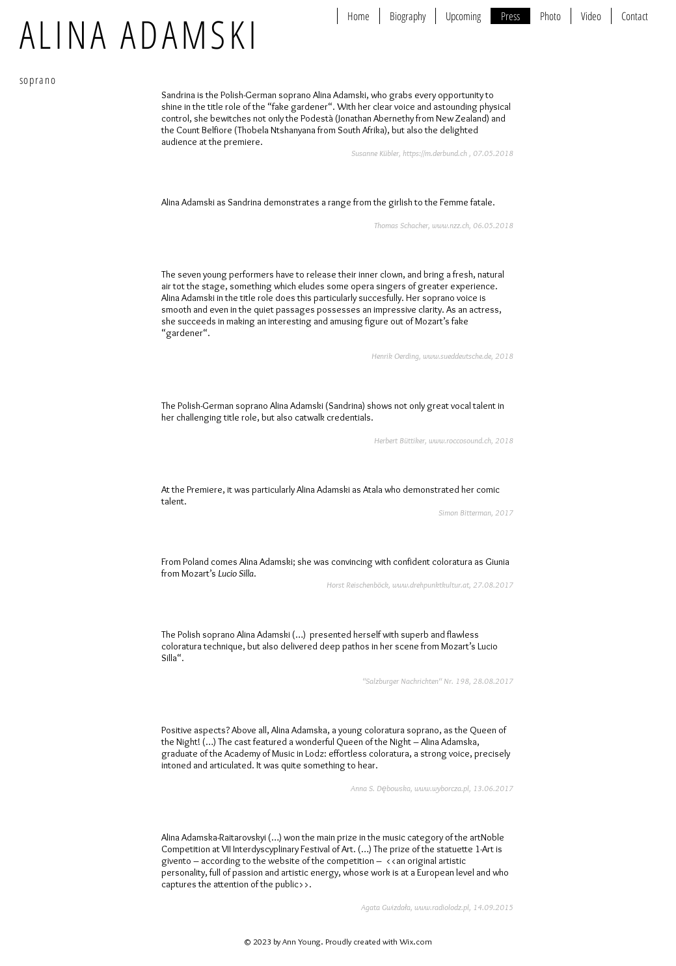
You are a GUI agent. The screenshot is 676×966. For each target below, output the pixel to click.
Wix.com (415, 941)
